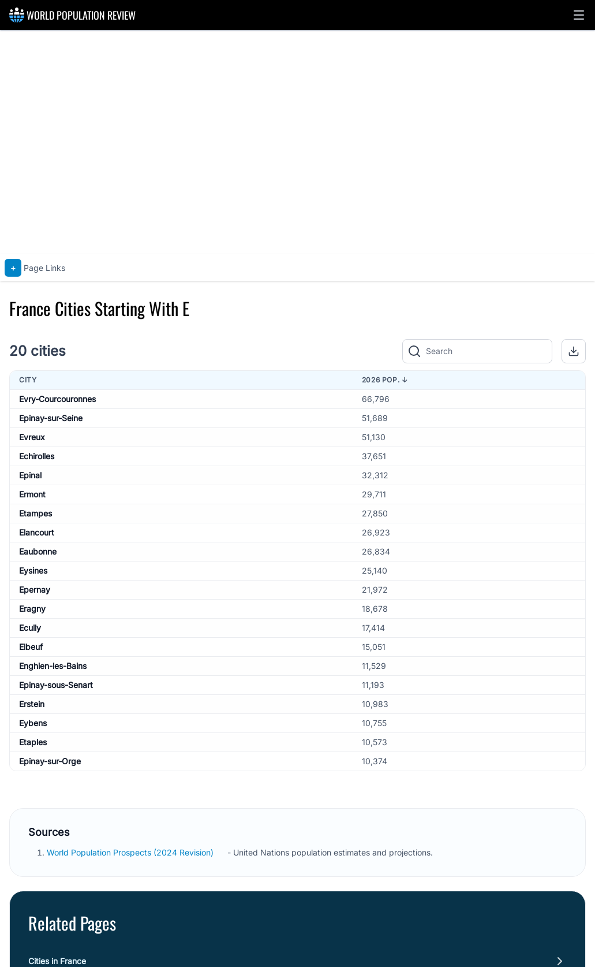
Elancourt (36, 532)
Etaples (33, 742)
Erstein (31, 704)
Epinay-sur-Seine (51, 418)
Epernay (34, 589)
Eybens (33, 723)
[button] (578, 15)
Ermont (32, 494)
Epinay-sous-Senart (56, 685)
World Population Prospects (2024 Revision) (131, 852)
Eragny (32, 608)
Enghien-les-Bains (53, 666)
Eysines (33, 570)
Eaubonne (38, 551)
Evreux (32, 437)
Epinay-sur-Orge (50, 761)
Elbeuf (31, 647)
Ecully (30, 628)
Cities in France (57, 961)
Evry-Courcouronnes (57, 399)
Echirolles (36, 456)
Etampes (35, 513)
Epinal (30, 475)
